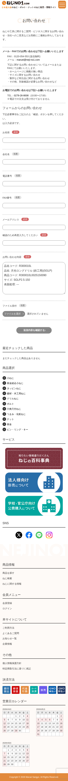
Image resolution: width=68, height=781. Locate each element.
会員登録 (7, 603)
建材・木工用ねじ (16, 393)
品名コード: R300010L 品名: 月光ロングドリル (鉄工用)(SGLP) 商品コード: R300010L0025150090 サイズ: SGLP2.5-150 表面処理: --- (34, 278)
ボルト (10, 403)
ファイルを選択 (12, 313)
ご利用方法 (8, 627)
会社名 (11, 154)
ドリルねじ (13, 398)
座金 (9, 424)
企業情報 (7, 644)
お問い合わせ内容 (17, 256)
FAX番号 (12, 197)
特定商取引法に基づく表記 (17, 668)
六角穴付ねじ (14, 409)
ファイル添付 (14, 305)
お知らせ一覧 (10, 638)
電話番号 (12, 175)
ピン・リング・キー (17, 429)
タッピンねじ (14, 388)
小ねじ (10, 378)
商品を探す (8, 573)
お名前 (11, 132)
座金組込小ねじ (15, 383)
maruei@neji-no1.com (28, 59)
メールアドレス (16, 219)
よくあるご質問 (11, 633)
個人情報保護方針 (12, 663)
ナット (10, 419)
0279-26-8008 (21, 95)
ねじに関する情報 (12, 583)
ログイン (7, 608)
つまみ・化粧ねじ (16, 414)
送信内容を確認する (34, 330)
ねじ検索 (7, 578)
